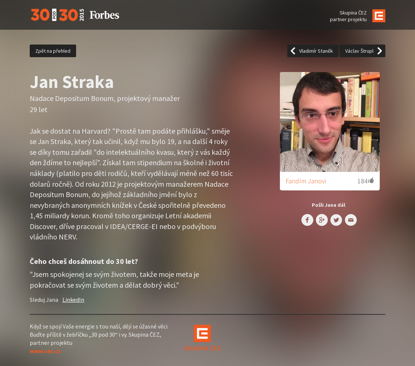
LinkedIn (73, 299)
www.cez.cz (45, 350)
